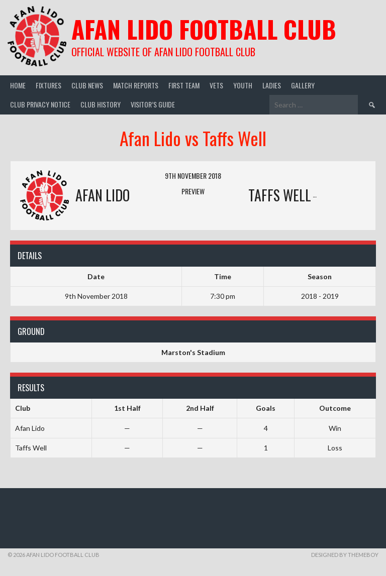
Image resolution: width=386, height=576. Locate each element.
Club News (87, 85)
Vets (216, 85)
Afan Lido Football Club (203, 29)
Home (18, 85)
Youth (242, 85)
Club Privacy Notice (40, 104)
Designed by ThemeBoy (344, 554)
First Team (184, 85)
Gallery (303, 85)
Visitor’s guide (153, 104)
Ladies (271, 85)
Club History (100, 104)
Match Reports (135, 85)
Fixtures (48, 85)
